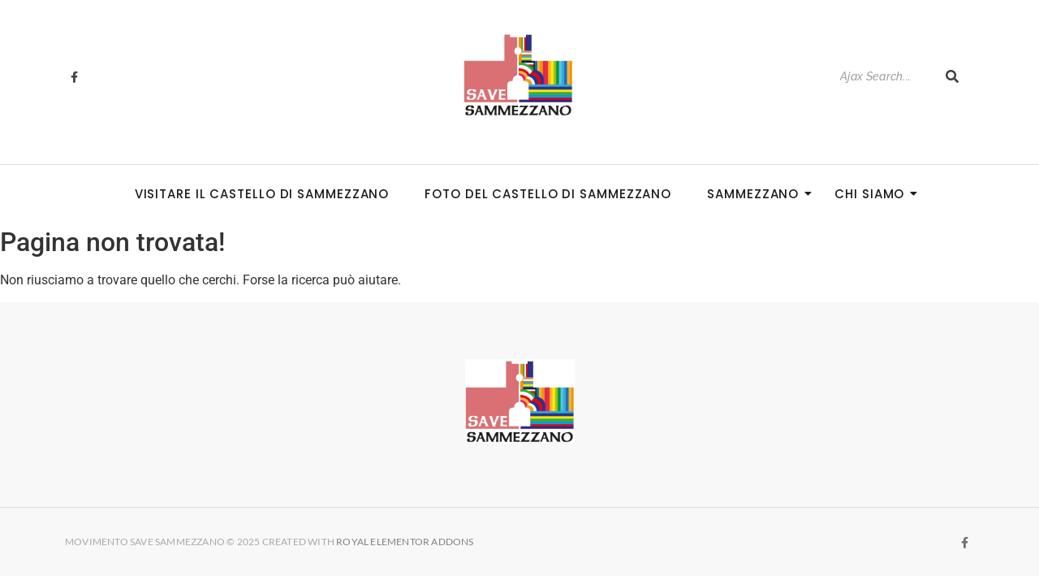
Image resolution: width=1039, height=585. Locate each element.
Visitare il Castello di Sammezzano (262, 193)
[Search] (884, 76)
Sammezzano (757, 193)
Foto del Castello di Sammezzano (548, 193)
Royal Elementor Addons (406, 541)
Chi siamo (874, 193)
